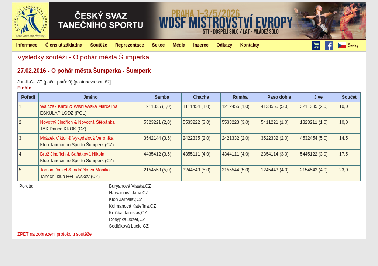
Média (179, 45)
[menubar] (351, 45)
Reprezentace (129, 45)
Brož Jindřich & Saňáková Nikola (72, 154)
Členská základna (63, 45)
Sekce (158, 45)
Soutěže (98, 45)
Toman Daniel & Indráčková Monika (75, 170)
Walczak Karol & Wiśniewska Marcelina (78, 106)
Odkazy (225, 45)
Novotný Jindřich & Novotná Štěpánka (77, 122)
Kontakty (249, 45)
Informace (26, 45)
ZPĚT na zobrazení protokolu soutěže (54, 234)
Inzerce (201, 45)
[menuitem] (351, 45)
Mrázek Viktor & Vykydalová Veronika (76, 138)
